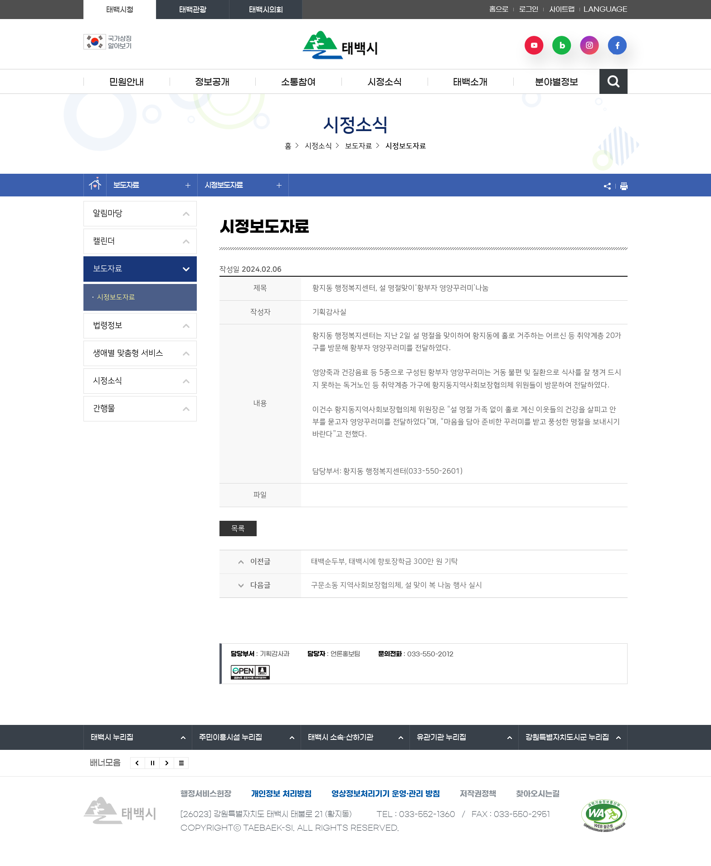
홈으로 (498, 9)
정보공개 (212, 82)
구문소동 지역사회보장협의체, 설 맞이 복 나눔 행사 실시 (396, 585)
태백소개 (470, 82)
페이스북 (617, 45)
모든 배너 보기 (181, 763)
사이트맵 (562, 9)
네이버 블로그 (561, 45)
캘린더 (104, 241)
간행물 (104, 408)
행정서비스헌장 (205, 794)
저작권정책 (478, 794)
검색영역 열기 (613, 81)
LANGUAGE (606, 9)
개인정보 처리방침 (281, 794)
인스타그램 (589, 45)
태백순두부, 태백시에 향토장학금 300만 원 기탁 (384, 562)
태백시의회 (266, 9)
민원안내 (126, 82)
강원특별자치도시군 (567, 737)
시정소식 (384, 82)
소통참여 (298, 82)
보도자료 (151, 185)
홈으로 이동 (95, 185)
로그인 (528, 9)
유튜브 (534, 45)
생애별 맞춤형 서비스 (128, 353)
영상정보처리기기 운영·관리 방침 (385, 794)
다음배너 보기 (166, 763)
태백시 (112, 737)
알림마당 (107, 213)
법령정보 (107, 325)
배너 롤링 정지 (152, 763)
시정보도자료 (243, 185)
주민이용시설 (230, 737)
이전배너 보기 (137, 763)
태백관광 (192, 9)
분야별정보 (556, 82)
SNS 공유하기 (609, 186)
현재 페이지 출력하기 (622, 186)
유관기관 (441, 737)
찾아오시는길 (538, 794)
